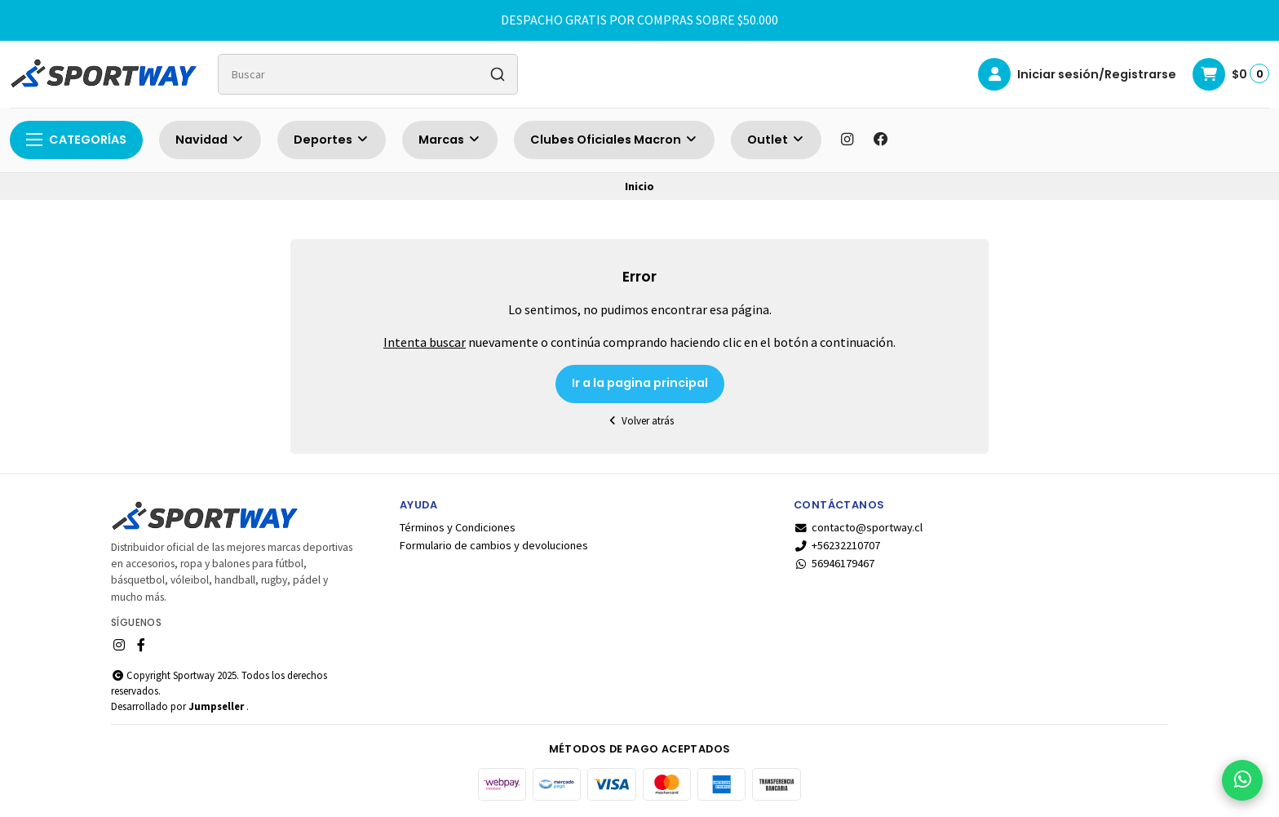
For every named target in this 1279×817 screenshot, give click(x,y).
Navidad (210, 139)
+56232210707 (837, 545)
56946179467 (834, 563)
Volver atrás (639, 421)
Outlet (776, 139)
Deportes (332, 139)
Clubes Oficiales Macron (614, 139)
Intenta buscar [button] (424, 342)
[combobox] (368, 74)
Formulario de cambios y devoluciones (494, 545)
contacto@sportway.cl (858, 527)
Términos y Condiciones (458, 527)
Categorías (76, 139)
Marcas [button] (449, 139)
